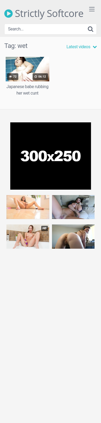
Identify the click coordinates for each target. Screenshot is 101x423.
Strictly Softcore (43, 13)
